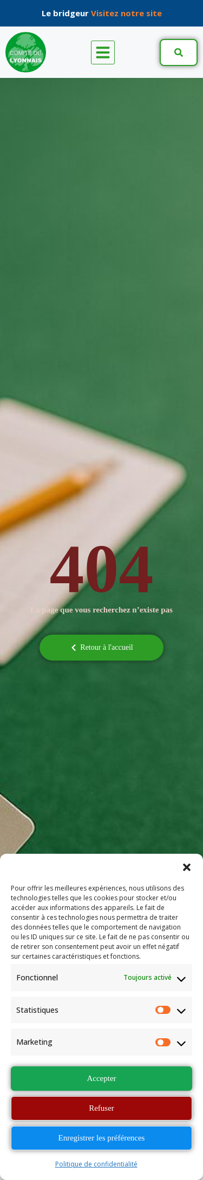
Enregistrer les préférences (101, 1137)
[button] (186, 867)
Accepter (101, 1078)
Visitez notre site (126, 13)
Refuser (101, 1108)
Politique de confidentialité (96, 1164)
